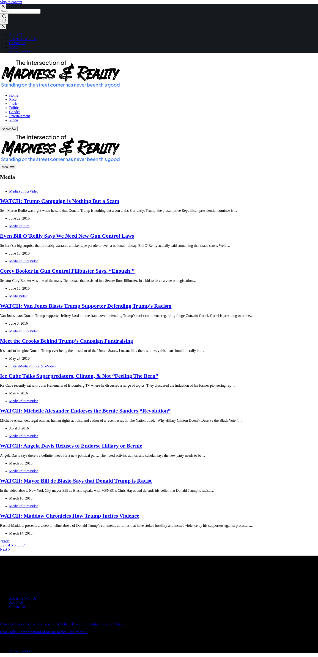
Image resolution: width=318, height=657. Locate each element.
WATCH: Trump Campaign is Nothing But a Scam (59, 201)
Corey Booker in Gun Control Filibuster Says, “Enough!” (67, 271)
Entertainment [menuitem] (19, 116)
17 (23, 545)
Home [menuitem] (13, 95)
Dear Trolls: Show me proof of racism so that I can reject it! (44, 632)
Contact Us (17, 43)
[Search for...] (20, 11)
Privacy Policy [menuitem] (20, 651)
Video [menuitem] (13, 120)
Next (5, 549)
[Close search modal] (3, 6)
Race (43, 366)
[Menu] (8, 166)
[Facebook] (2, 581)
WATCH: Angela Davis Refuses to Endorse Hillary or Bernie (71, 446)
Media (14, 191)
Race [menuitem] (12, 99)
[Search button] (4, 19)
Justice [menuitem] (14, 104)
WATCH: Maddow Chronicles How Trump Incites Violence (69, 516)
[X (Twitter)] (8, 581)
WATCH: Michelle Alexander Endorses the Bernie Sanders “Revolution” (85, 411)
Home (13, 47)
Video (34, 191)
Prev (4, 541)
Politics (24, 191)
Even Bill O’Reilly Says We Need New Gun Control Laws (67, 236)
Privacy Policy (20, 51)
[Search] (9, 128)
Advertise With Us (22, 39)
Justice (14, 366)
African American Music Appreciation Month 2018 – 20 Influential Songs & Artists (61, 624)
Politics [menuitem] (14, 108)
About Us (16, 35)
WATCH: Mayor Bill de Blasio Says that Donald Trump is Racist (76, 481)
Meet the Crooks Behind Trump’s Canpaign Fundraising (66, 341)
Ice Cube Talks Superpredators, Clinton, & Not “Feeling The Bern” (79, 376)
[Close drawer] (3, 26)
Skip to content (11, 2)
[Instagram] (13, 581)
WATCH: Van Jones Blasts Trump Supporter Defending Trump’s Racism (86, 306)
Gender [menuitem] (14, 112)
